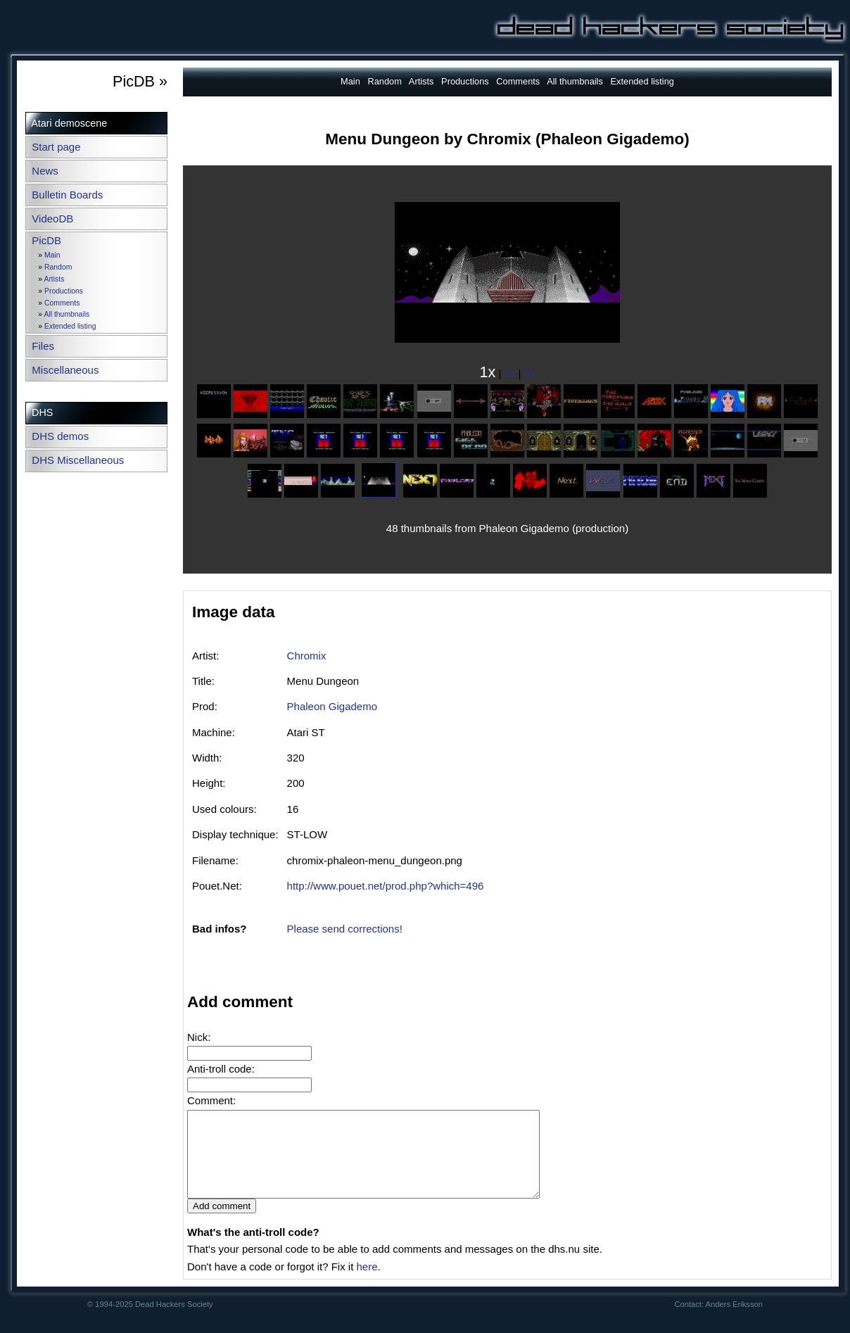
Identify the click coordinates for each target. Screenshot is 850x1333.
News (45, 171)
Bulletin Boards (67, 195)
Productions (63, 291)
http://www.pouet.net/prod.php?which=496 (385, 886)
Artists (54, 279)
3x (529, 373)
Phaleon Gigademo (332, 706)
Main (52, 255)
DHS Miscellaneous (78, 460)
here (366, 1283)
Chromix (306, 656)
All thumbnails (66, 314)
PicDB (46, 240)
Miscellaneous (65, 370)
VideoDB (52, 219)
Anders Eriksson (734, 1321)
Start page (56, 147)
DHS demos (60, 436)
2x (510, 373)
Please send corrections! (344, 929)
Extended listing (70, 326)
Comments (62, 303)
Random (58, 267)
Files (43, 346)
